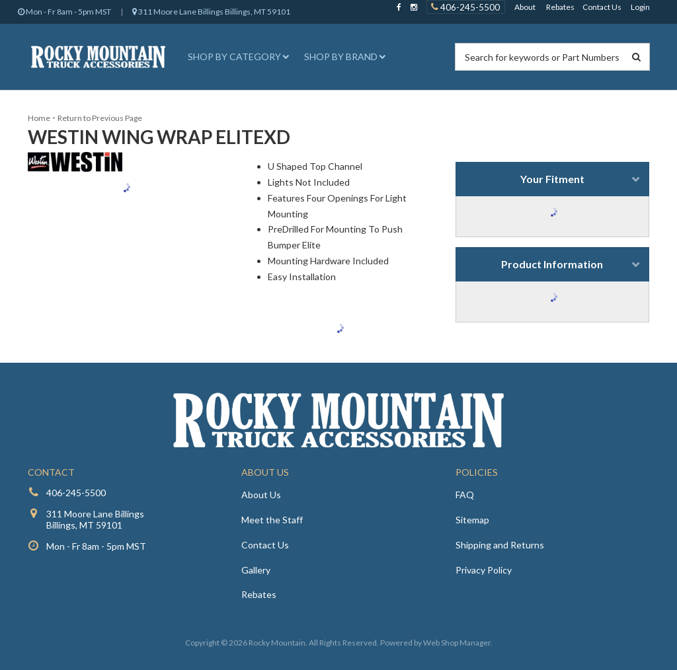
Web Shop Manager (457, 643)
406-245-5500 (76, 492)
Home (39, 118)
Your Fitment (552, 178)
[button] (237, 57)
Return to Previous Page (100, 118)
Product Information (552, 264)
